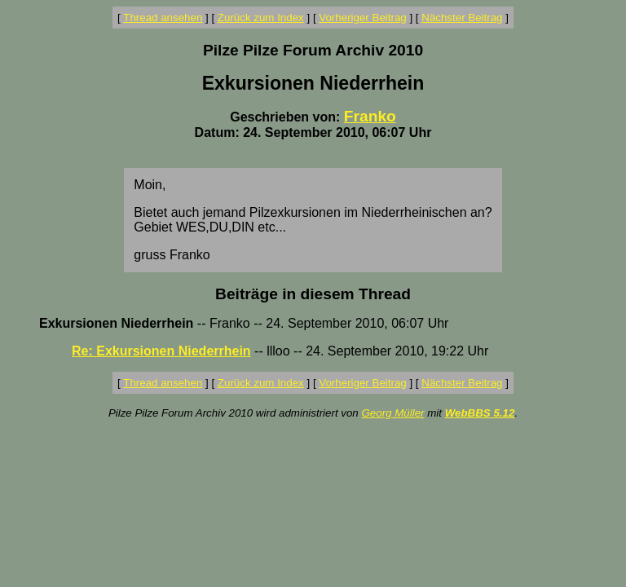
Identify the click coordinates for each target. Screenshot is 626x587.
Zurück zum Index (261, 17)
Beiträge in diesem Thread (313, 293)
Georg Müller (392, 413)
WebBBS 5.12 (480, 413)
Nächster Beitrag (461, 17)
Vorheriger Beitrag (362, 17)
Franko (370, 116)
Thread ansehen (162, 17)
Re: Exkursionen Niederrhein (161, 351)
